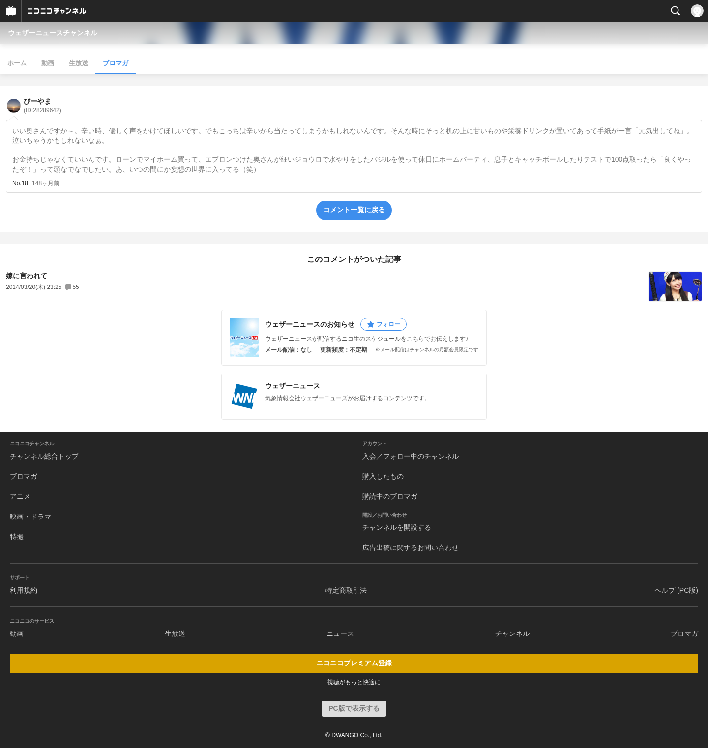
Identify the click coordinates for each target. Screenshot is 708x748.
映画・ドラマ (30, 516)
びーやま (42, 105)
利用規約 (23, 590)
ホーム (17, 63)
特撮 (17, 537)
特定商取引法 (346, 590)
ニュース (340, 633)
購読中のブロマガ (389, 496)
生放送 (78, 63)
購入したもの (383, 476)
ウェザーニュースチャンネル (52, 33)
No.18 (20, 183)
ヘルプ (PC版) (676, 590)
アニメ (20, 496)
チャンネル (512, 633)
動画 (47, 63)
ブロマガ (115, 63)
